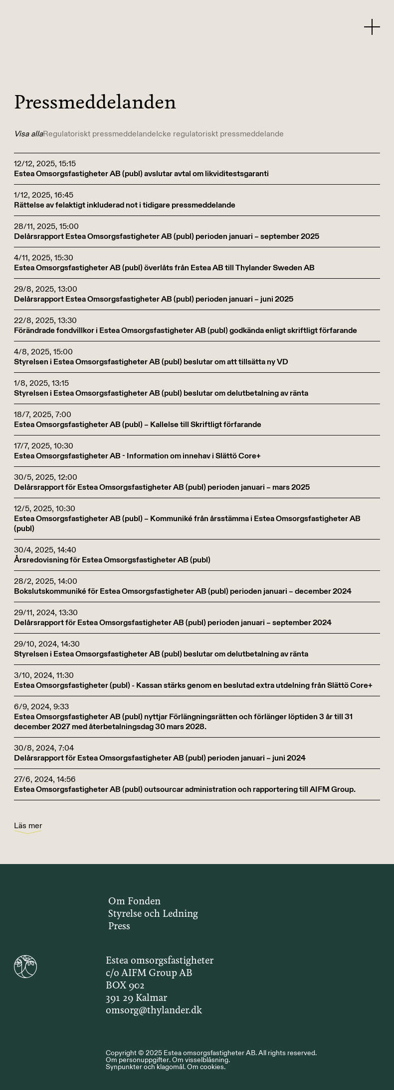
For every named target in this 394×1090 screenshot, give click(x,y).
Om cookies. (206, 1066)
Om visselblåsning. (201, 1059)
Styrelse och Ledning (153, 914)
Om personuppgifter (137, 1059)
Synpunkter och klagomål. (146, 1066)
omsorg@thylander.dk (154, 1010)
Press (119, 926)
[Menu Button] (372, 26)
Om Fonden (134, 901)
